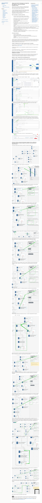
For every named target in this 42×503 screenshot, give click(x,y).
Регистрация (4, 5)
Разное (4, 16)
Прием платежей (5, 12)
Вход (3, 6)
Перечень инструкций (5, 19)
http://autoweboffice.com (22, 499)
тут (34, 55)
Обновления (4, 17)
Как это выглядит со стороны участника (34, 7)
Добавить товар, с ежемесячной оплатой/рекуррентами (35, 16)
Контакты (4, 15)
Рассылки (4, 11)
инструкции (20, 45)
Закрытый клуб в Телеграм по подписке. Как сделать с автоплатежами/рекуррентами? (34, 5)
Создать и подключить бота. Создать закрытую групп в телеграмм (35, 11)
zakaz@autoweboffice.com (29, 498)
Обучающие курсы (5, 13)
